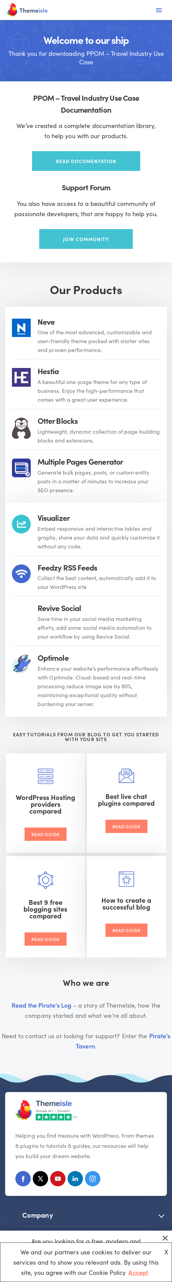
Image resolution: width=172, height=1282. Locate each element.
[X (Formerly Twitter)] (40, 1180)
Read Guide (45, 834)
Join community (86, 239)
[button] (161, 1214)
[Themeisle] (27, 10)
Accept (138, 1272)
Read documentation (86, 161)
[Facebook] (23, 1180)
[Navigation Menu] (159, 10)
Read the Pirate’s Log (41, 1005)
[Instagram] (92, 1180)
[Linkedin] (75, 1180)
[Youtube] (58, 1180)
